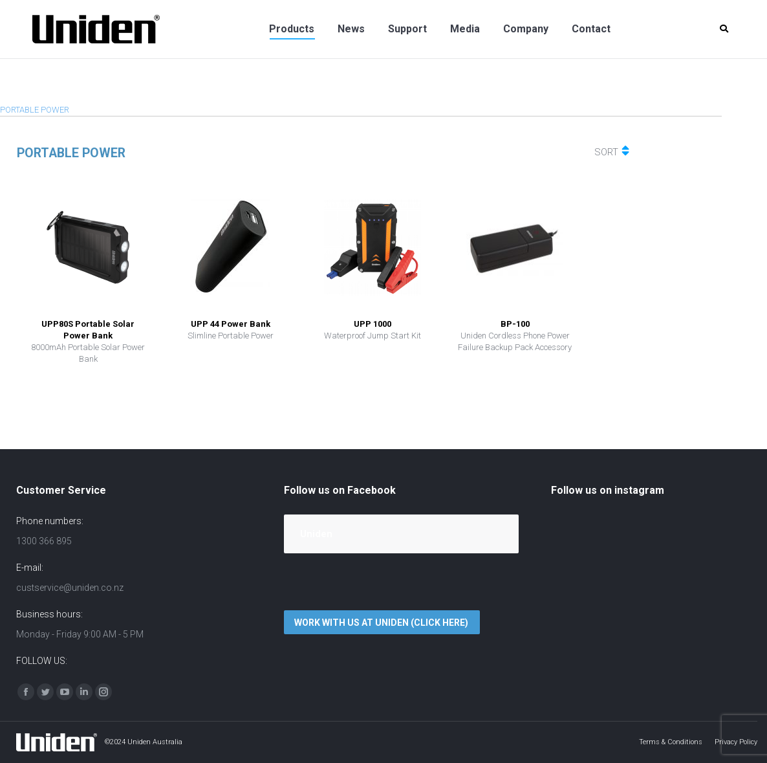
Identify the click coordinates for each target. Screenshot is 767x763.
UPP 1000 (372, 324)
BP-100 (515, 324)
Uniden (316, 534)
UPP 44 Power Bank (230, 324)
